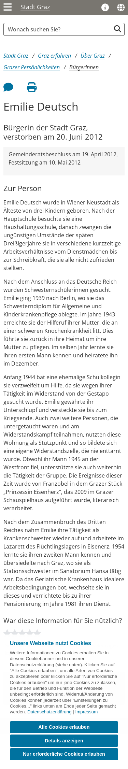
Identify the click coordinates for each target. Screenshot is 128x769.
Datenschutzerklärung (49, 711)
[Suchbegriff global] (59, 29)
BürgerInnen (84, 67)
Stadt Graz (35, 7)
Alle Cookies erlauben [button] (63, 727)
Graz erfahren (54, 55)
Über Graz (93, 55)
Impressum (86, 711)
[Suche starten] (117, 28)
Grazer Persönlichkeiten (31, 67)
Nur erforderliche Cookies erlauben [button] (64, 754)
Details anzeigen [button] (64, 740)
